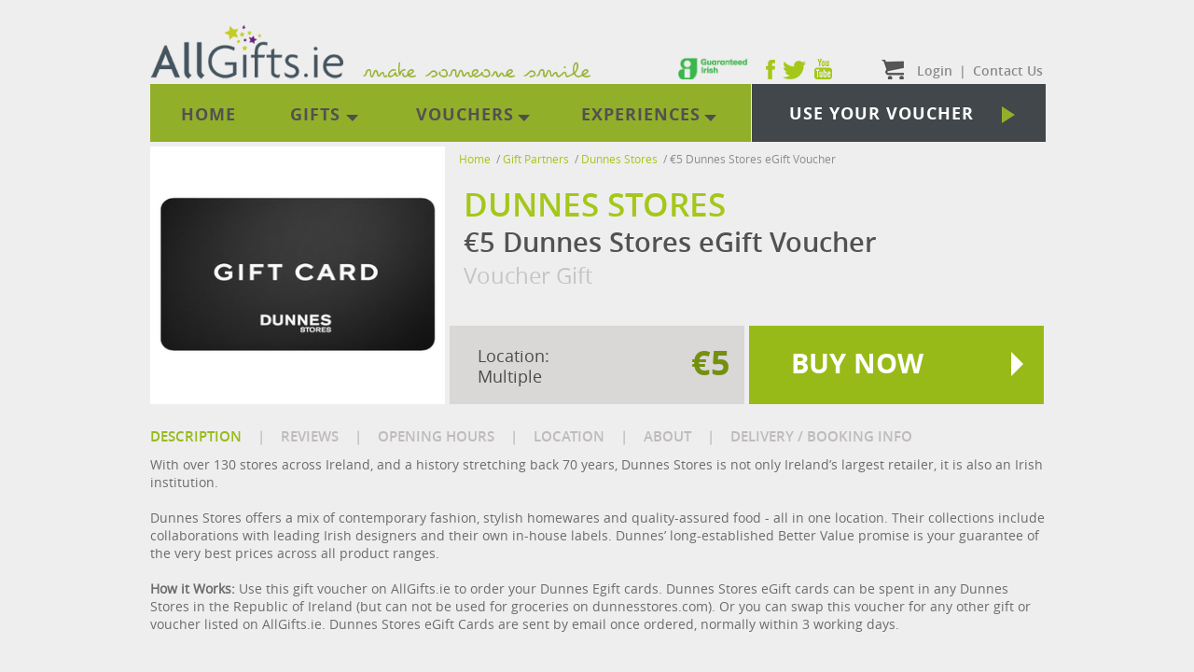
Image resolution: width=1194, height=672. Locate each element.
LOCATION (569, 436)
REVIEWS (310, 436)
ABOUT (667, 436)
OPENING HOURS (436, 436)
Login (934, 70)
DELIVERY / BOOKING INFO (821, 436)
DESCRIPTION (196, 436)
